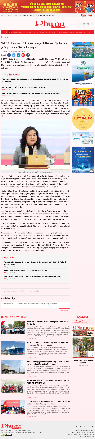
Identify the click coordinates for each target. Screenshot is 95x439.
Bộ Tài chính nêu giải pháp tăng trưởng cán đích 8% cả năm (23, 87)
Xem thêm (83, 372)
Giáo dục (38, 32)
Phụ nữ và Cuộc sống (63, 32)
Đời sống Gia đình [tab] (80, 322)
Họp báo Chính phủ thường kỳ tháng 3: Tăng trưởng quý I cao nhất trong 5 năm (31, 93)
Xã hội (20, 32)
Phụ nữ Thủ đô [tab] (77, 321)
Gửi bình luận (64, 310)
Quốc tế (85, 32)
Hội (34, 32)
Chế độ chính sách (10, 291)
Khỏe (43, 32)
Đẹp (47, 32)
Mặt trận (15, 32)
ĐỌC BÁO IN (83, 317)
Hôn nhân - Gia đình (27, 32)
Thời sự (10, 32)
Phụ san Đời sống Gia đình (76, 32)
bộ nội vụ (23, 291)
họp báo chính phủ (36, 291)
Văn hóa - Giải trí (53, 32)
